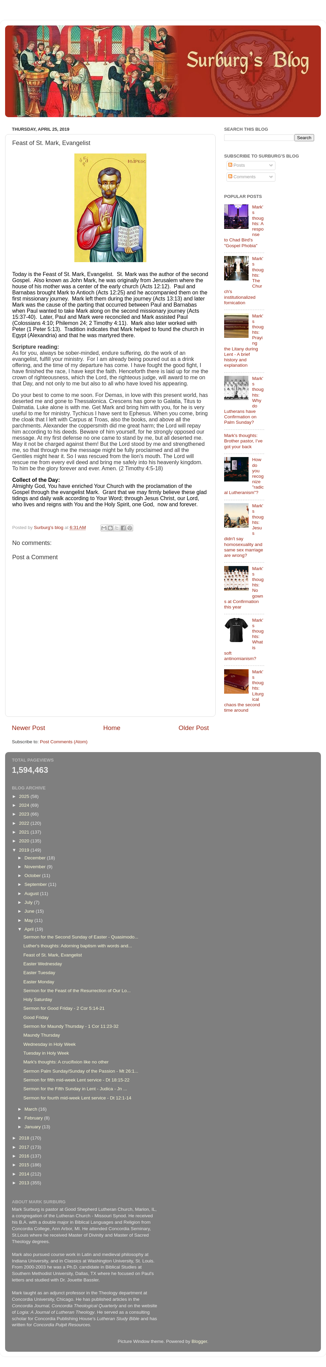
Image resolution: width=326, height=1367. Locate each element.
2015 (25, 1164)
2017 (25, 1147)
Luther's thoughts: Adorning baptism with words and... (77, 945)
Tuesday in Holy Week (46, 1053)
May (29, 920)
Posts (236, 165)
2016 (25, 1156)
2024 (25, 805)
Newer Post (28, 727)
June (30, 911)
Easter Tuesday (39, 972)
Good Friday (36, 1017)
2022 (25, 823)
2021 (25, 832)
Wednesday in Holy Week (49, 1044)
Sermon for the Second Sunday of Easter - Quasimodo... (80, 937)
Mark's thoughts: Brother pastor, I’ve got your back (243, 441)
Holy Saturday (37, 999)
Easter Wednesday (42, 963)
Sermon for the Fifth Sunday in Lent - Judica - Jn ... (75, 1088)
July (29, 902)
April (29, 929)
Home (111, 727)
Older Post (194, 727)
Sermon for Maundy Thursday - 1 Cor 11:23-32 (71, 1026)
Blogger (199, 1341)
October (33, 875)
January (33, 1126)
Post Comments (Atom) (64, 741)
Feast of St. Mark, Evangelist (52, 955)
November (35, 866)
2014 (25, 1174)
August (32, 893)
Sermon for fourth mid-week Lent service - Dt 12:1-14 (77, 1097)
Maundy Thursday (41, 1035)
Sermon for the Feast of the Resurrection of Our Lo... (77, 990)
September (36, 884)
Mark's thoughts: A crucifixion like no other (66, 1061)
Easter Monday (38, 981)
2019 (25, 850)
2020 (25, 840)
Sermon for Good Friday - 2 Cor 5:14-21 (64, 1008)
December (35, 857)
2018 (25, 1138)
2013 (25, 1182)
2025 (25, 796)
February (34, 1117)
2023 (25, 814)
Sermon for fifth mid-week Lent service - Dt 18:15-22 (76, 1079)
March (31, 1109)
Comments (242, 176)
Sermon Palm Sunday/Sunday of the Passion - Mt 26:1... (80, 1071)
